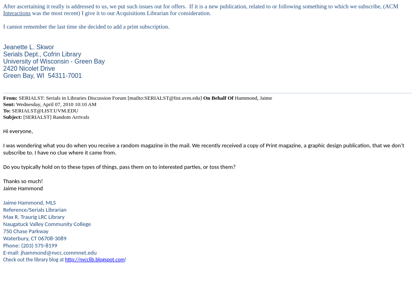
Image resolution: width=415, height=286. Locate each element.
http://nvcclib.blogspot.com (95, 259)
